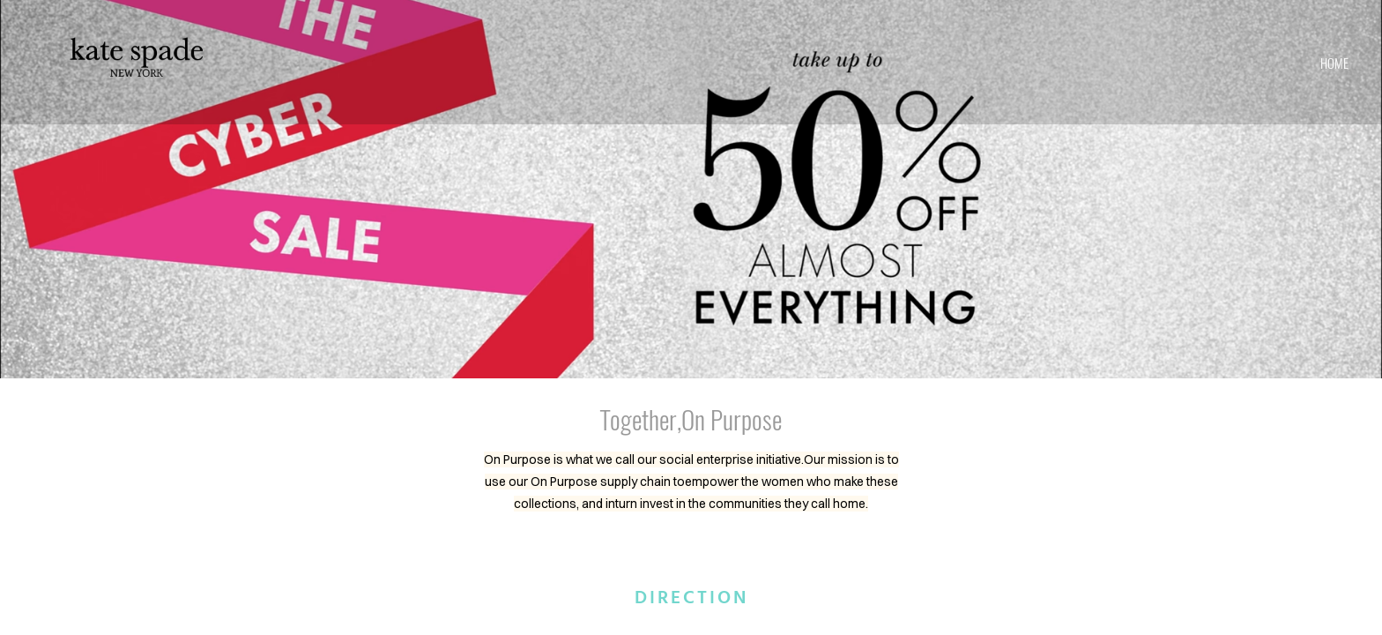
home (1334, 62)
